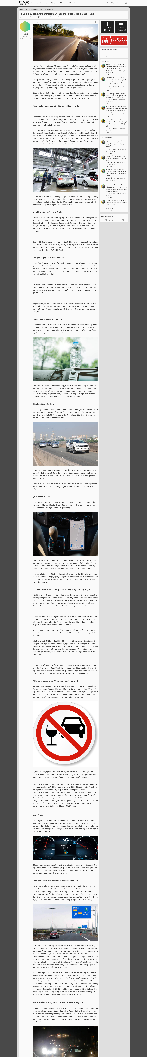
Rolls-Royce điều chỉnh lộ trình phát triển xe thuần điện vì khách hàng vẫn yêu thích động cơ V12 (116, 109)
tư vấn (68, 17)
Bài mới (62, 3)
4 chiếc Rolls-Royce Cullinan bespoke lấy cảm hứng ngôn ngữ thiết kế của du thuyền (116, 66)
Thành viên (72, 3)
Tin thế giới (105, 61)
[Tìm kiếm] (126, 3)
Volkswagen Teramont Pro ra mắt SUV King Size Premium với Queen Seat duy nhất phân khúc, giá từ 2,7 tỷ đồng (116, 188)
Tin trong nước (106, 138)
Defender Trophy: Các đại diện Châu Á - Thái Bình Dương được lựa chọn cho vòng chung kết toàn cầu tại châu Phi (116, 81)
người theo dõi (121, 26)
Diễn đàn (53, 3)
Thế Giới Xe (109, 75)
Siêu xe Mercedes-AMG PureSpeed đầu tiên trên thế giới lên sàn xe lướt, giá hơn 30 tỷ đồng (116, 123)
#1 (97, 22)
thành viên (107, 26)
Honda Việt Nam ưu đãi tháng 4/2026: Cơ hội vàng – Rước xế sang (116, 158)
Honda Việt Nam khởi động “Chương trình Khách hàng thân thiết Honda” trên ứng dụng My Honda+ (116, 172)
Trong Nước (109, 153)
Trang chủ (35, 3)
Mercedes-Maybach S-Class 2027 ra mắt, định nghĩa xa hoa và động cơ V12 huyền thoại (116, 95)
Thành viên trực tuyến (109, 50)
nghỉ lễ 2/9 (62, 17)
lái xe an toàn (54, 17)
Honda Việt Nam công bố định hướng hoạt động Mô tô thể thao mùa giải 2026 (116, 202)
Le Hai (22, 17)
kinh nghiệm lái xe (44, 17)
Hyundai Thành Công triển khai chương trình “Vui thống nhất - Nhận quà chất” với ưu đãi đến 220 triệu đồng (115, 144)
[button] (44, 3)
